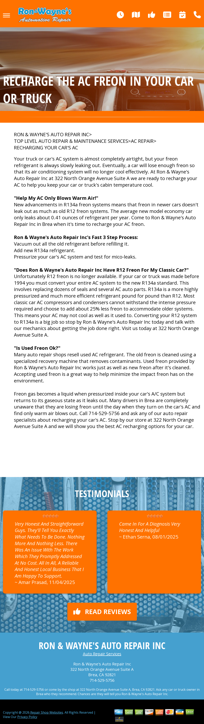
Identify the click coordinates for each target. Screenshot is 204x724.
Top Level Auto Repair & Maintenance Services (71, 141)
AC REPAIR (142, 141)
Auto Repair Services (102, 653)
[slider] (50, 516)
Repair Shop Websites (46, 712)
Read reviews (102, 611)
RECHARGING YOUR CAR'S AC (46, 147)
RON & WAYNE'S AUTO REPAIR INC (51, 134)
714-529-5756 (104, 413)
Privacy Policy (27, 717)
